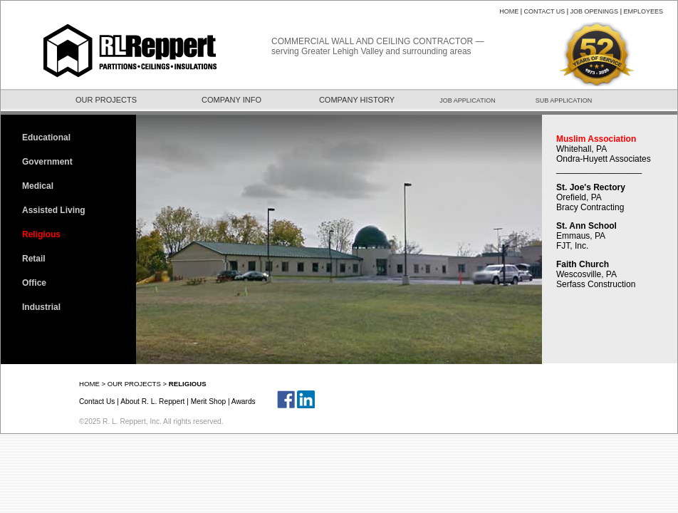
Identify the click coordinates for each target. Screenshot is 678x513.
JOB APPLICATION (467, 100)
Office (34, 283)
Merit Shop (208, 401)
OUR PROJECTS (106, 99)
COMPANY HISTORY (357, 99)
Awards (243, 401)
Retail (34, 259)
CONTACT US (544, 11)
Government (47, 162)
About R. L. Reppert (152, 401)
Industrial (41, 307)
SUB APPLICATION (564, 100)
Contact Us (97, 401)
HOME (508, 11)
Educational (46, 137)
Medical (37, 186)
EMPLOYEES (643, 11)
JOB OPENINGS (594, 11)
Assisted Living (53, 210)
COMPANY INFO (231, 99)
